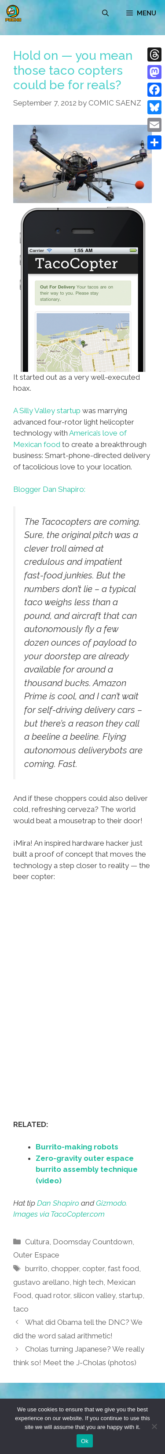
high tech (88, 1282)
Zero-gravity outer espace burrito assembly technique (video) (87, 1169)
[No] (154, 1426)
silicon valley (94, 1295)
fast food (123, 1268)
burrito (36, 1268)
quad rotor (52, 1295)
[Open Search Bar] (105, 13)
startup (131, 1295)
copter (93, 1268)
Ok (84, 1441)
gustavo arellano (41, 1282)
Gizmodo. (111, 1203)
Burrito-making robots (77, 1146)
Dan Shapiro (58, 1203)
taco (21, 1309)
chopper (65, 1268)
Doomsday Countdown (92, 1241)
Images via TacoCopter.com (59, 1214)
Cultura (37, 1241)
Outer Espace (36, 1254)
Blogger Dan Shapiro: (49, 489)
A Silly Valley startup (47, 410)
